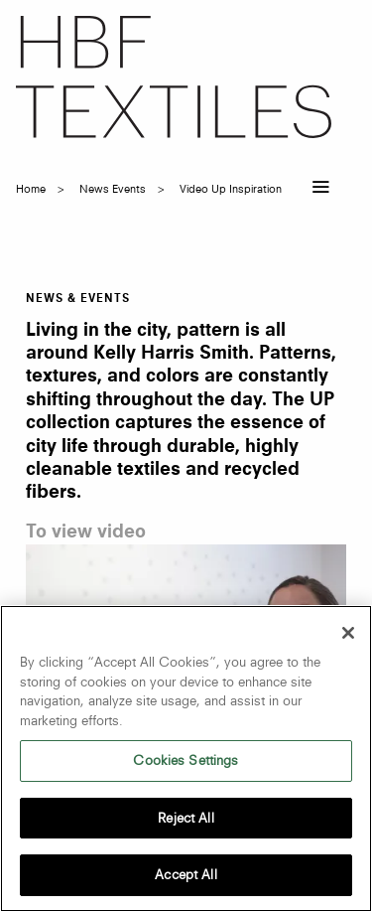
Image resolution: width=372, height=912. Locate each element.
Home (31, 189)
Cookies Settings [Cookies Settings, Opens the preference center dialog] (185, 760)
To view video (86, 532)
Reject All (185, 818)
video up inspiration (231, 189)
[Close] (348, 633)
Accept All (185, 874)
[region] (186, 758)
